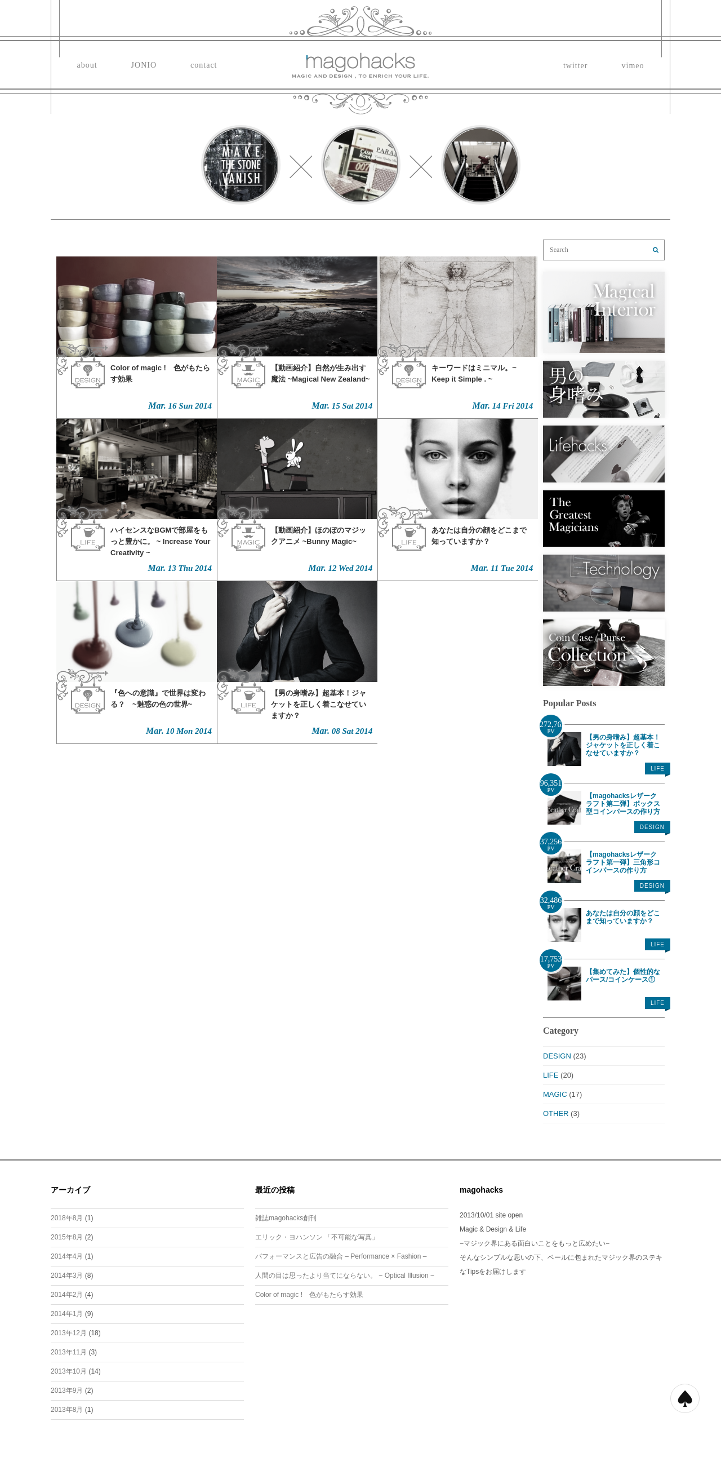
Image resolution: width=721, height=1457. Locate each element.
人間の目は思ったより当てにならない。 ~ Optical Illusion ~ (344, 1275)
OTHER (556, 1113)
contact (203, 65)
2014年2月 (67, 1295)
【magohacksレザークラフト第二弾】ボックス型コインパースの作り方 (623, 804)
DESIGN (652, 827)
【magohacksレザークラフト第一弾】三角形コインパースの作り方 (623, 862)
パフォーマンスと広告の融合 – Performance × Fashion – (340, 1256)
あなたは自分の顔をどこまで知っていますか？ (623, 917)
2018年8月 (67, 1218)
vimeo (633, 65)
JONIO (144, 65)
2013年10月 (69, 1371)
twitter (575, 65)
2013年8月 (67, 1410)
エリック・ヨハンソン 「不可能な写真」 (317, 1237)
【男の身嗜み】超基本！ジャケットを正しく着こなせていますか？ (623, 745)
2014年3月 (67, 1275)
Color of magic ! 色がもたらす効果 (309, 1295)
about (87, 65)
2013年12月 (69, 1333)
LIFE (658, 768)
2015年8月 (67, 1237)
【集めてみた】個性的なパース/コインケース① (623, 976)
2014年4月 (67, 1256)
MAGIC (555, 1094)
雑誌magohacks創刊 (286, 1218)
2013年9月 (67, 1390)
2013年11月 (69, 1352)
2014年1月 (67, 1314)
